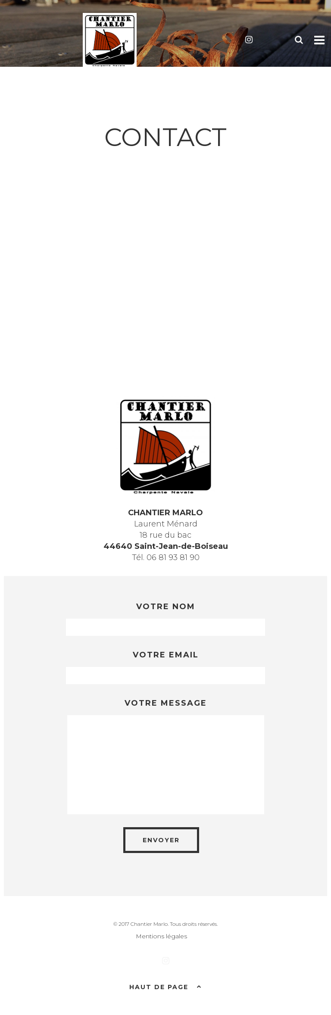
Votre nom (165, 606)
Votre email (166, 655)
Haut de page (165, 986)
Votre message (166, 703)
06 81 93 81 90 (173, 557)
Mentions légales (161, 936)
